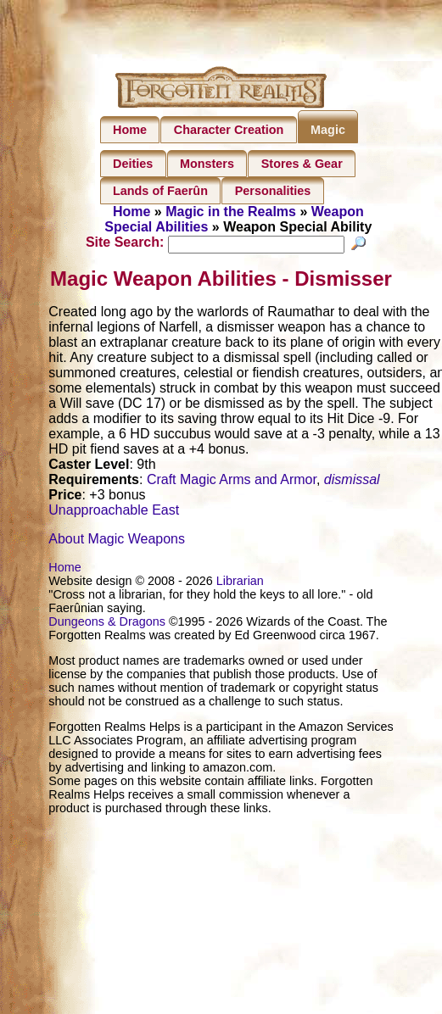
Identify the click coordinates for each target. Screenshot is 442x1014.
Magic (328, 129)
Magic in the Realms (230, 211)
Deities (133, 163)
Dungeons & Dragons (106, 623)
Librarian (240, 582)
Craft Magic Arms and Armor (231, 481)
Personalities (273, 191)
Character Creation (229, 129)
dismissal (352, 481)
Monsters (207, 163)
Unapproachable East (113, 511)
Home (130, 129)
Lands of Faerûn (160, 191)
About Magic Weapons (116, 540)
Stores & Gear (302, 163)
